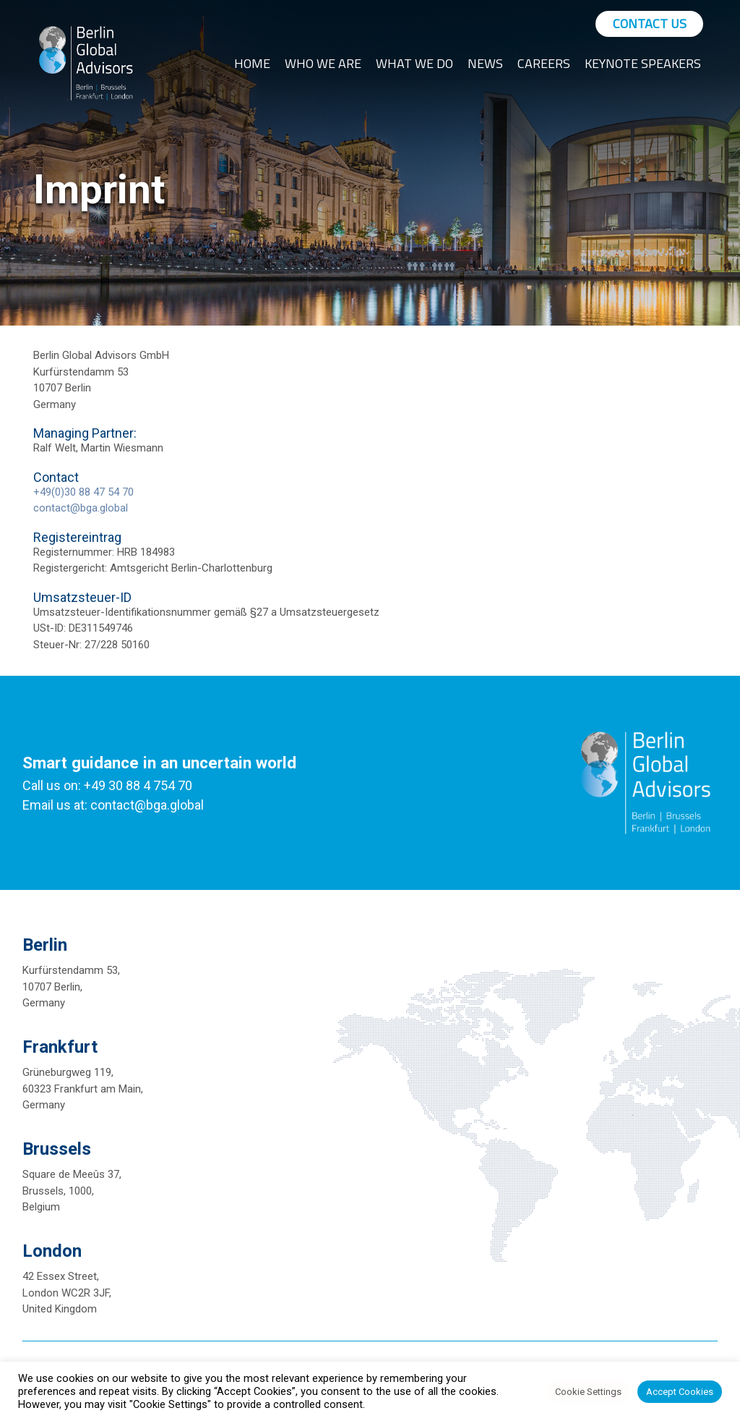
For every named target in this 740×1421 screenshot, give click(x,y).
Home (252, 63)
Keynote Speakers (643, 63)
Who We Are (323, 63)
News (485, 63)
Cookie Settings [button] (588, 1391)
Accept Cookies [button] (679, 1391)
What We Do (414, 63)
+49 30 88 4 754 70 (138, 785)
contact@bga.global (80, 507)
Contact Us (650, 23)
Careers (543, 63)
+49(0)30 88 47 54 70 (83, 492)
